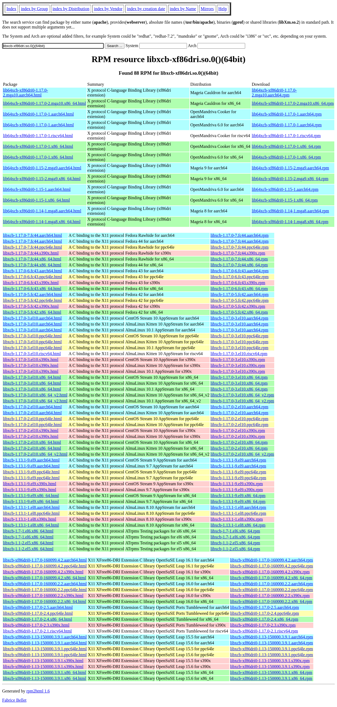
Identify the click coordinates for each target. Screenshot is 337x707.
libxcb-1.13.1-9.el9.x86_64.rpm (237, 495)
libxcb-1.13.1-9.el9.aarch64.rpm (238, 460)
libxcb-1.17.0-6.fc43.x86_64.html (32, 288)
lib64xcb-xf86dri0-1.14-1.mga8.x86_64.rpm (290, 221)
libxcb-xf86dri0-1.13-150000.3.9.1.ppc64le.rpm (271, 649)
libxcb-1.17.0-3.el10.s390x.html (30, 359)
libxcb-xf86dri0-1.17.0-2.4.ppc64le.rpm (264, 613)
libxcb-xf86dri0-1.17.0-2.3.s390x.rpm (263, 625)
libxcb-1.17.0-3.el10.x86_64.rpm (238, 377)
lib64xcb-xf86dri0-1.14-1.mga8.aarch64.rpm (290, 211)
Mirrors (207, 8)
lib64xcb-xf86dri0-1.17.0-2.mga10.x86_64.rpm (292, 103)
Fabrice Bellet (14, 700)
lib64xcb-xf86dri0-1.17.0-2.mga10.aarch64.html (25, 92)
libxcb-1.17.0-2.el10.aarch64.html (32, 407)
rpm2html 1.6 (38, 691)
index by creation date (146, 8)
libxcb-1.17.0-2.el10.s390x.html (30, 430)
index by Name (183, 8)
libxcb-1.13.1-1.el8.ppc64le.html (31, 513)
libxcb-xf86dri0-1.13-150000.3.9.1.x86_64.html (44, 672)
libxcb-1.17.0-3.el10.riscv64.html (32, 353)
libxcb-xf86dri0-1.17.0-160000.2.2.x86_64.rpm (271, 601)
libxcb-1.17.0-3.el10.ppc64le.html (32, 336)
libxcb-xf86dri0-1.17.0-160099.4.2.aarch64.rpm (271, 560)
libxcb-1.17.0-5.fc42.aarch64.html (32, 294)
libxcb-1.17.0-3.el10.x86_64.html (32, 377)
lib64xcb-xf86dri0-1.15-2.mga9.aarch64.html (42, 168)
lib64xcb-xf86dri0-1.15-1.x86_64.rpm (285, 200)
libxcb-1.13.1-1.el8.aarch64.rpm (238, 507)
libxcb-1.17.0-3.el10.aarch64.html (32, 318)
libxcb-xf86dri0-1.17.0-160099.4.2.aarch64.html (45, 560)
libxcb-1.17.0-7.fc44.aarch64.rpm (239, 235)
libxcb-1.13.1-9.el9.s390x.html (29, 483)
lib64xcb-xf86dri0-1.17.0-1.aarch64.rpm (286, 114)
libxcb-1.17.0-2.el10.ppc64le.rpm (239, 418)
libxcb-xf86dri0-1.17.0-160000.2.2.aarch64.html (45, 583)
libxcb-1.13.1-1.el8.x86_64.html (31, 525)
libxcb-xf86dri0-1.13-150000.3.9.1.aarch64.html (45, 637)
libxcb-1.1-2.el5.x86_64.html (28, 543)
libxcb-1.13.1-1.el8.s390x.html (29, 519)
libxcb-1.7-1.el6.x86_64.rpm (235, 531)
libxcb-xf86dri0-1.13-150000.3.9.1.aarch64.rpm (271, 637)
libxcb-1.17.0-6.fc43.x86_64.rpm (239, 288)
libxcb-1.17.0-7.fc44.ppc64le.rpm (239, 247)
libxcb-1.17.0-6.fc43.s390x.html (31, 282)
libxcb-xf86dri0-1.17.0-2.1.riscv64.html (37, 631)
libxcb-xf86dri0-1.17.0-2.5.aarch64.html (38, 607)
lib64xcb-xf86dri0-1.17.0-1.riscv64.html (38, 135)
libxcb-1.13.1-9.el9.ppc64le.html (31, 472)
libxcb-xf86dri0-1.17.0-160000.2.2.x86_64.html (44, 601)
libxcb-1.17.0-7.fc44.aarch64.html (32, 235)
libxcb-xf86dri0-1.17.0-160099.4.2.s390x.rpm (270, 572)
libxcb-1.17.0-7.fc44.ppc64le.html (32, 247)
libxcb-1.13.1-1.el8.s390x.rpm (236, 519)
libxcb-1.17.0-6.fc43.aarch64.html (32, 271)
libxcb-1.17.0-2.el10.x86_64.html (32, 442)
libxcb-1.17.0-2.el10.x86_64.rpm (238, 442)
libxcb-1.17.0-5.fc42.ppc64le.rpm (239, 300)
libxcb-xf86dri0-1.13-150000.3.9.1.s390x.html (43, 660)
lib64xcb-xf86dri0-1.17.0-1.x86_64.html (38, 146)
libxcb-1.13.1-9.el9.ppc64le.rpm (238, 472)
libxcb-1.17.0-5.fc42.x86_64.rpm (239, 312)
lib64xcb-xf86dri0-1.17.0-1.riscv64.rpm (286, 135)
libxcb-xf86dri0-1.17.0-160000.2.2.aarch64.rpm (271, 583)
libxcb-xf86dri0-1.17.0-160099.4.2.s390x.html (43, 572)
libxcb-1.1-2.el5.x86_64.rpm (235, 543)
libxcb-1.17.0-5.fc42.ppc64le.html (32, 300)
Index (11, 8)
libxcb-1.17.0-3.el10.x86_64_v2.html (35, 395)
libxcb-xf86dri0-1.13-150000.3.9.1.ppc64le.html (45, 649)
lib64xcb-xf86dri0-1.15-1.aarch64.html (37, 189)
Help (222, 8)
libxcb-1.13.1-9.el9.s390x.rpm (236, 483)
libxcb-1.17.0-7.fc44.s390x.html (31, 253)
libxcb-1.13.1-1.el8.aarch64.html (31, 507)
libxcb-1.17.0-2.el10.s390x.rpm (237, 430)
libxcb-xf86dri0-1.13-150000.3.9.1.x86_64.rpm (271, 672)
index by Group (34, 8)
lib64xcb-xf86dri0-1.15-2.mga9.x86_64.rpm (290, 178)
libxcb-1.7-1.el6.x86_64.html (28, 531)
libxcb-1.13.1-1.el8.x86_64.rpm (237, 525)
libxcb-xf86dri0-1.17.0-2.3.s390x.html (36, 625)
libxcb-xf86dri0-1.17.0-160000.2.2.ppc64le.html (45, 589)
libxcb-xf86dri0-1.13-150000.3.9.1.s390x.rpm (270, 660)
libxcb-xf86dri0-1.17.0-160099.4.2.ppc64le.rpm (271, 566)
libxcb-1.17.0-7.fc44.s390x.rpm (237, 253)
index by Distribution (71, 8)
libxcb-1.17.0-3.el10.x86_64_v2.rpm (242, 395)
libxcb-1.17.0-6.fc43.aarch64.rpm (239, 271)
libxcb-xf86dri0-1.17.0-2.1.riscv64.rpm (264, 631)
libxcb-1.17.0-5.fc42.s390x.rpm (237, 306)
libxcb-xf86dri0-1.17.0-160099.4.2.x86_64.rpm (271, 578)
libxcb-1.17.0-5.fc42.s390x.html (31, 306)
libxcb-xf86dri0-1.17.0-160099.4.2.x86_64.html (44, 578)
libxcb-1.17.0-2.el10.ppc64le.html (32, 418)
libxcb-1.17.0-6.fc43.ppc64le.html (32, 276)
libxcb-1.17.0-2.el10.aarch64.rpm (239, 407)
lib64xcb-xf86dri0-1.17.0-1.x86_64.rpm (286, 146)
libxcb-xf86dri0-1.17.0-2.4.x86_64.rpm (264, 619)
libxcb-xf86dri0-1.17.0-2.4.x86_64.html (37, 619)
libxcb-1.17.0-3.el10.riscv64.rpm (238, 353)
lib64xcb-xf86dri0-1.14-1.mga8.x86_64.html (42, 221)
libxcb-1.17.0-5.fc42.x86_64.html (32, 312)
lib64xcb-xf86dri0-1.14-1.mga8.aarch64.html (42, 211)
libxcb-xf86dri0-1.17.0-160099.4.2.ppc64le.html (45, 566)
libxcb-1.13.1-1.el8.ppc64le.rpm (238, 513)
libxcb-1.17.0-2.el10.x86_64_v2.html (35, 454)
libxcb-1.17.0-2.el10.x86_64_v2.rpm (242, 454)
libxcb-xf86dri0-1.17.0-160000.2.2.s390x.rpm (270, 595)
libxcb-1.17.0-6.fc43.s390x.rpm (237, 282)
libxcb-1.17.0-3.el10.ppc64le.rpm (239, 336)
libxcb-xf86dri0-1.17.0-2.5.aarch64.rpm (264, 607)
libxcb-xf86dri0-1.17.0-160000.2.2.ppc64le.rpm (271, 589)
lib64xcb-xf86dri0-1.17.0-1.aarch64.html (38, 114)
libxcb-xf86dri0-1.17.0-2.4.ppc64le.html (38, 613)
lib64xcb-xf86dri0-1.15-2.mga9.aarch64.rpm (290, 168)
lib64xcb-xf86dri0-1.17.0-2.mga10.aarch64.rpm (274, 92)
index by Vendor (108, 8)
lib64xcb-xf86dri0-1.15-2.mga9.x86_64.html (42, 178)
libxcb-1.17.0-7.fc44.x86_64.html (32, 259)
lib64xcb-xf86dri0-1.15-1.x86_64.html (36, 200)
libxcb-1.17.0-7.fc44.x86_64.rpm (239, 259)
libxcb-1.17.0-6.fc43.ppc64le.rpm (239, 276)
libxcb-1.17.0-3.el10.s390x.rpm (237, 359)
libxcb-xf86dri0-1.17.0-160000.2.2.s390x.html (43, 595)
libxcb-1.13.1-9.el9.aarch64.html (31, 460)
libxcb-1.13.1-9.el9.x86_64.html (31, 495)
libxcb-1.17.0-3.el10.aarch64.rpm (239, 318)
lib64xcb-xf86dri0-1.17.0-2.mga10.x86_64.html (44, 103)
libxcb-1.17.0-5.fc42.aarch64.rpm (239, 294)
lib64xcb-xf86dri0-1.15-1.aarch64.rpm (285, 189)
